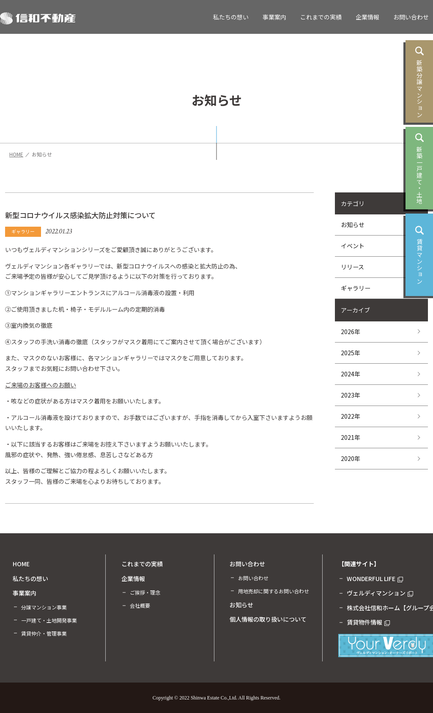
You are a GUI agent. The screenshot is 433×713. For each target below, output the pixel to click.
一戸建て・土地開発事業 (49, 620)
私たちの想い (231, 17)
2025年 (350, 352)
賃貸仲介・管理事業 (44, 633)
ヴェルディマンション (380, 593)
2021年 (350, 437)
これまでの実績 (321, 17)
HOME (21, 563)
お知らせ (352, 224)
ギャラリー (355, 288)
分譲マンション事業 (44, 607)
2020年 (350, 458)
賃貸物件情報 (368, 622)
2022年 (350, 416)
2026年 (350, 331)
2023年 (350, 395)
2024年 (350, 374)
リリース (352, 267)
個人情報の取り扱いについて (268, 619)
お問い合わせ (411, 17)
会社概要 (140, 605)
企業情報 (367, 17)
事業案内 (274, 17)
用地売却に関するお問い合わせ (273, 591)
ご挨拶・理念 (145, 592)
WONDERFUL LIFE (375, 578)
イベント (352, 245)
